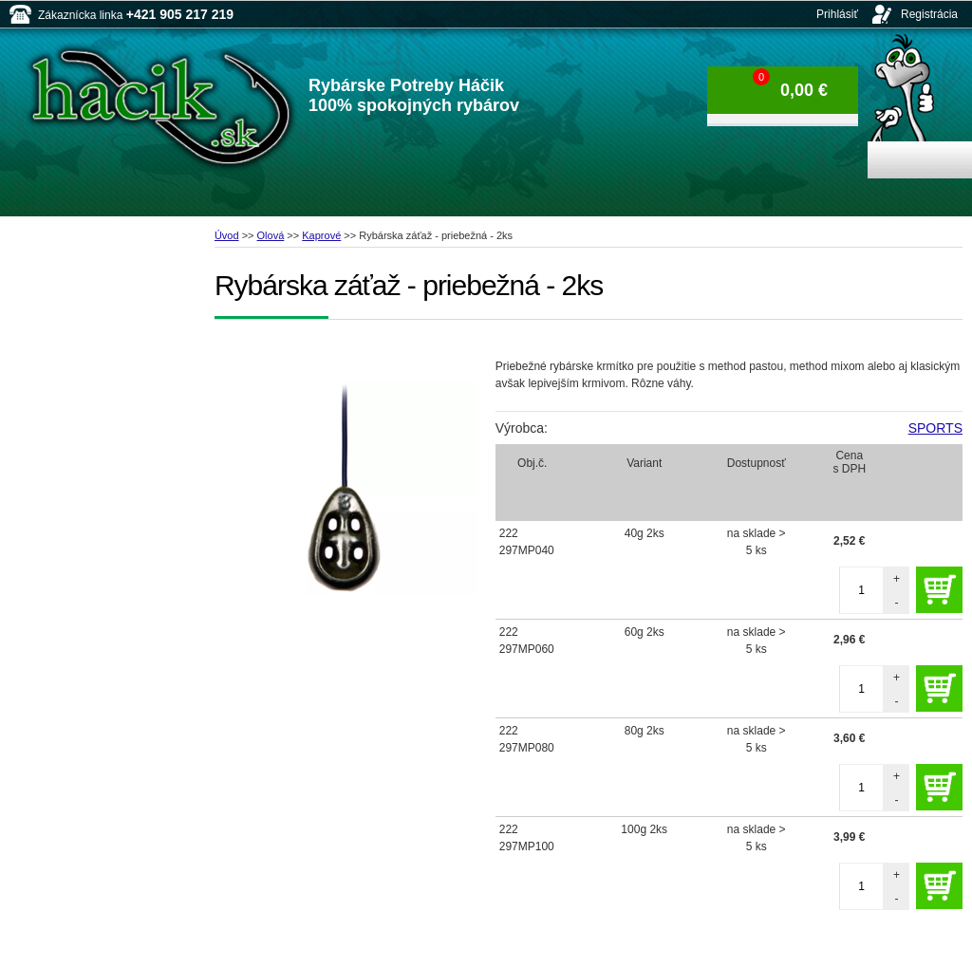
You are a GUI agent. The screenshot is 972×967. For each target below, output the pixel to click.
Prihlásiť (837, 14)
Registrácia (929, 14)
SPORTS (935, 428)
